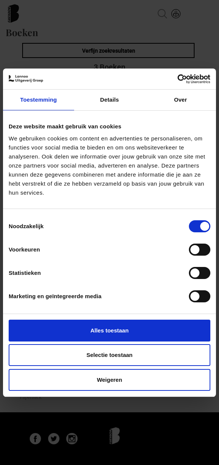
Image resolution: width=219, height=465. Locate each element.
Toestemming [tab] (38, 99)
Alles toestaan (109, 330)
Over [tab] (180, 99)
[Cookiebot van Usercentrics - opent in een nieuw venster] (177, 79)
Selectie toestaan (110, 355)
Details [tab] (109, 99)
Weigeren (109, 380)
